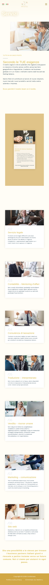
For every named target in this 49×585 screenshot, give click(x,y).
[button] (40, 4)
